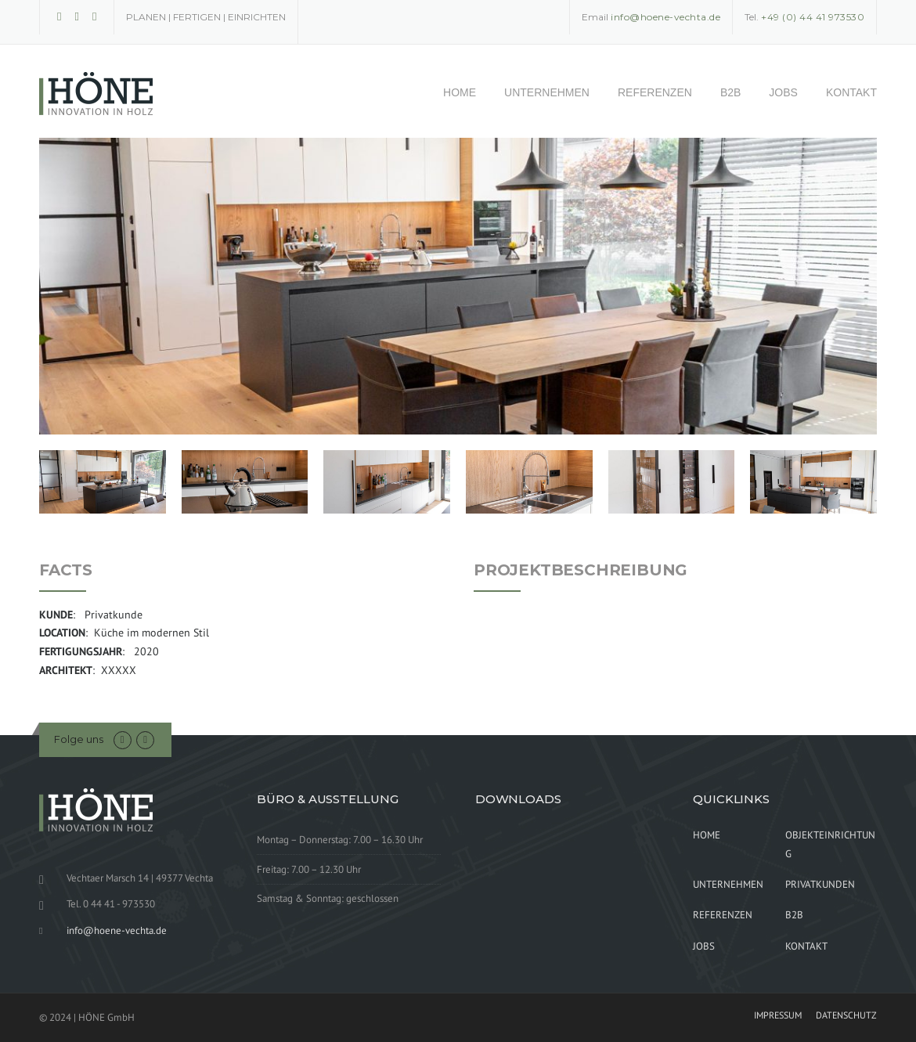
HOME (459, 92)
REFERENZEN (655, 92)
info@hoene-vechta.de (117, 930)
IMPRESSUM (778, 1015)
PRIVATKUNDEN (820, 884)
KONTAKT (851, 92)
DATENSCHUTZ (846, 1015)
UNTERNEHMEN (547, 92)
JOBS (783, 92)
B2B (730, 92)
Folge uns (78, 739)
